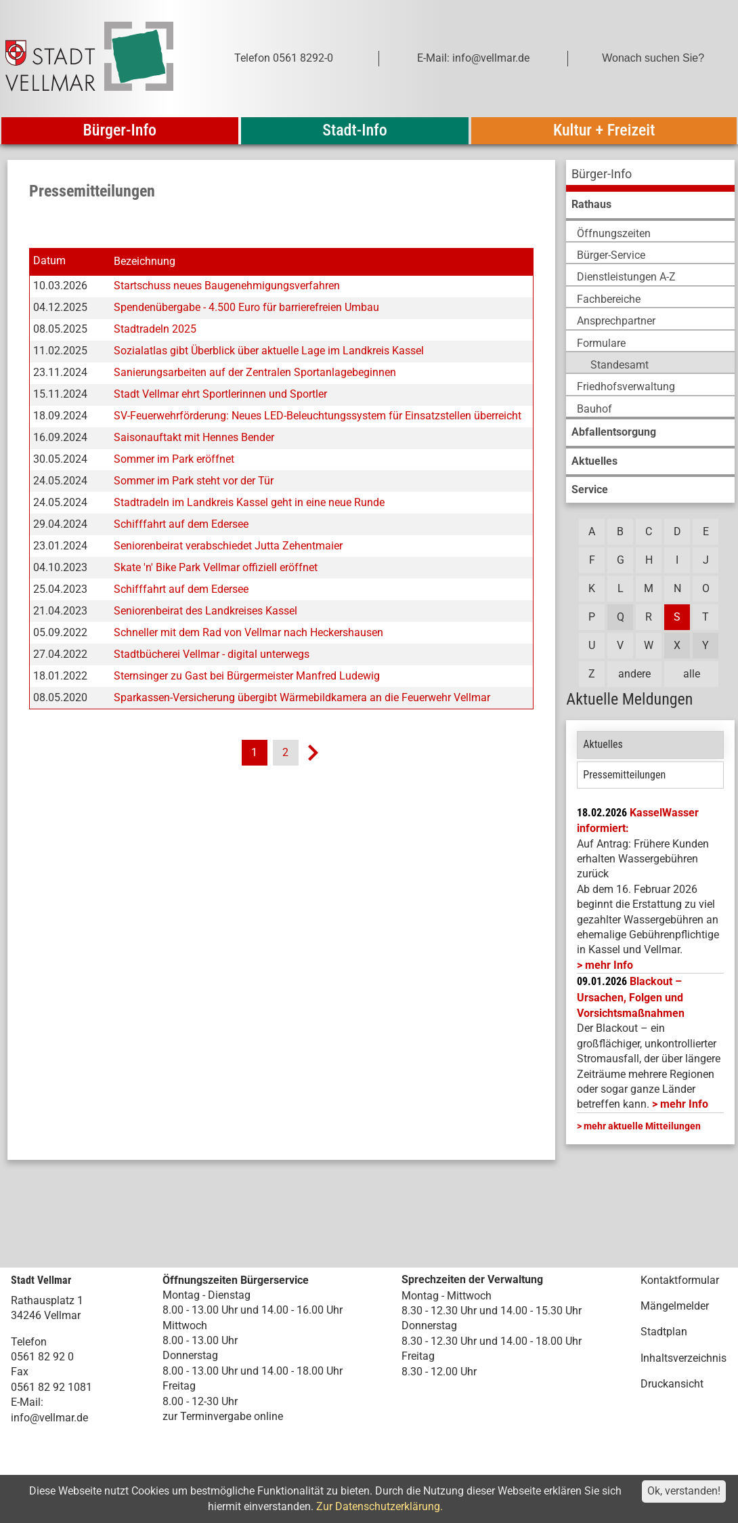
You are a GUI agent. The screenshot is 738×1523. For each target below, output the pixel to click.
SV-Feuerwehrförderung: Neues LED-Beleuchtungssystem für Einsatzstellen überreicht (317, 415)
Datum (49, 261)
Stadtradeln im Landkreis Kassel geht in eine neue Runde (249, 502)
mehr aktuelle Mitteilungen (642, 1126)
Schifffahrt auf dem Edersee (181, 524)
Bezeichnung (144, 261)
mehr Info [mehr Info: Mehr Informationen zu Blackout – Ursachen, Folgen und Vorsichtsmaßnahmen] (684, 1104)
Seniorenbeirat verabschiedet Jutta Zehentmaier (228, 545)
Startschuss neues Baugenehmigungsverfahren (227, 285)
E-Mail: (27, 1402)
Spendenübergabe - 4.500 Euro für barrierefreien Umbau (246, 307)
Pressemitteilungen (624, 774)
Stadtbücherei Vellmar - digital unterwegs (211, 654)
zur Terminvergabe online (222, 1416)
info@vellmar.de (49, 1417)
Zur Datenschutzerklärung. (379, 1506)
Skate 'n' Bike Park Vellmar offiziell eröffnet (216, 567)
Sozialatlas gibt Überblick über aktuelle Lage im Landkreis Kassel (269, 350)
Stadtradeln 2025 (155, 328)
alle (691, 673)
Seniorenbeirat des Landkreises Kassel (205, 610)
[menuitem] (650, 176)
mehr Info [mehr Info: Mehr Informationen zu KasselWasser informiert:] (609, 965)
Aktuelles (603, 744)
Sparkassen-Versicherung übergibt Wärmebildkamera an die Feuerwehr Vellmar (302, 697)
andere (634, 673)
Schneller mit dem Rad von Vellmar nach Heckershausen (248, 632)
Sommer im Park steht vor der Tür (194, 480)
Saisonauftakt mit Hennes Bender (194, 437)
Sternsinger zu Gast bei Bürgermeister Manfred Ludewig (247, 675)
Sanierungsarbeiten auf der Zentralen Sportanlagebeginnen (255, 372)
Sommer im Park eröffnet (174, 459)
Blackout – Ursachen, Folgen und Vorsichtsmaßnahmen (631, 997)
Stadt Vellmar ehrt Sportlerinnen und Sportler (220, 394)
